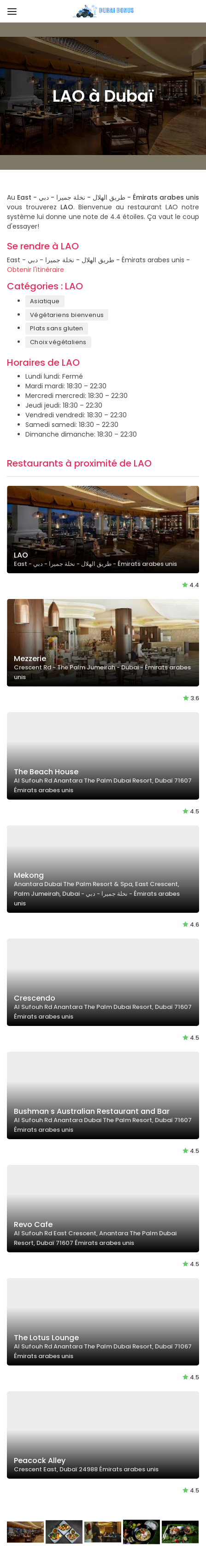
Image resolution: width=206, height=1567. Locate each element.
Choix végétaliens (58, 342)
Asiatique (45, 301)
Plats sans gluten (56, 328)
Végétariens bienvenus (67, 315)
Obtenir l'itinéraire (35, 269)
